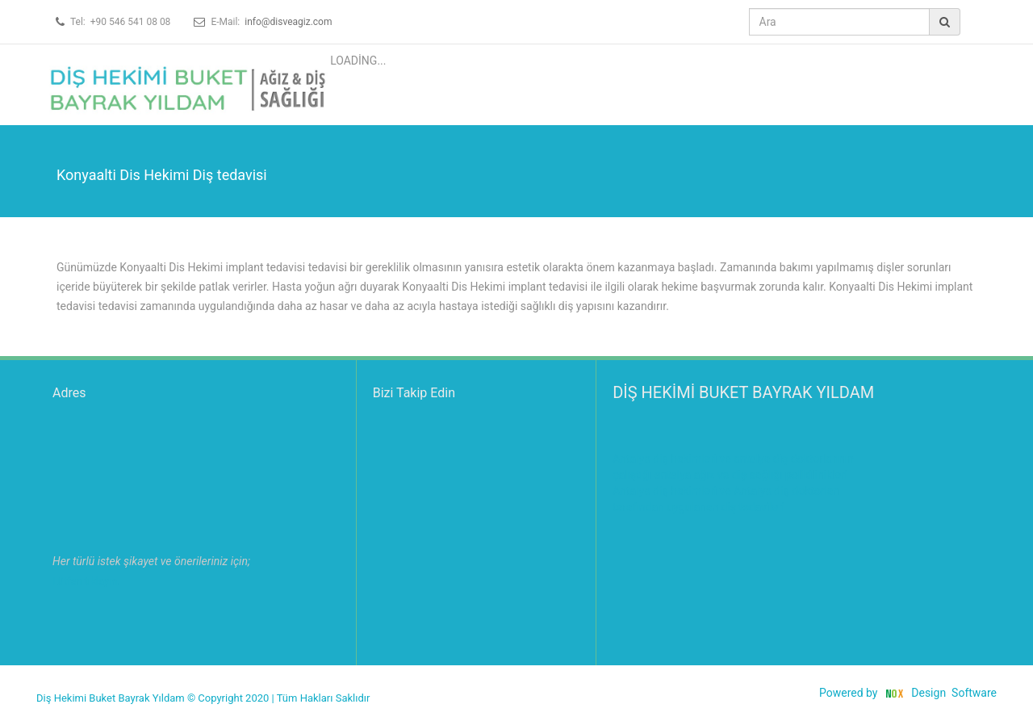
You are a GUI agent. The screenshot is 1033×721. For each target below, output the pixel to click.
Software (974, 692)
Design (928, 692)
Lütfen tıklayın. (86, 581)
